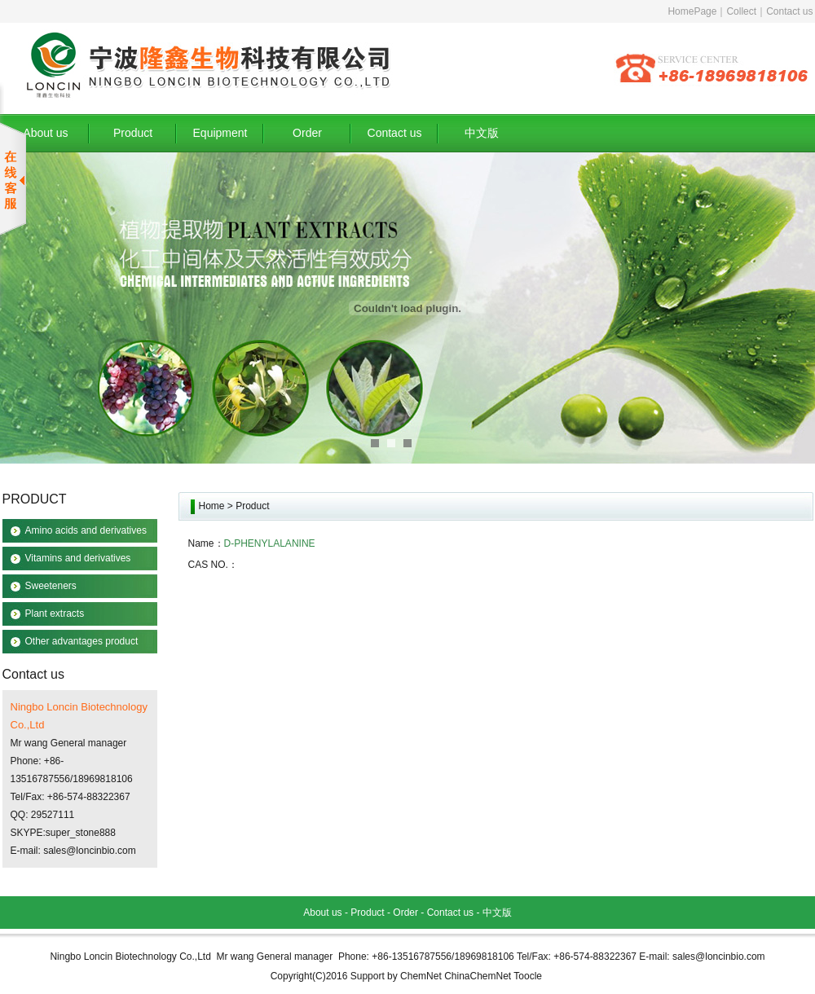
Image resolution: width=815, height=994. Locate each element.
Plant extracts (55, 613)
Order (307, 132)
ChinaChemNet (477, 976)
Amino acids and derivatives (86, 530)
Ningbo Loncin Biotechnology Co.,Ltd (130, 956)
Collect (741, 11)
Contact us (789, 11)
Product (132, 132)
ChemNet (421, 976)
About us (45, 132)
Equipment (220, 132)
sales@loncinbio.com (89, 850)
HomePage (691, 11)
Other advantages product (82, 641)
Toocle (527, 976)
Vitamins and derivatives (78, 558)
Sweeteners (51, 586)
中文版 (482, 132)
